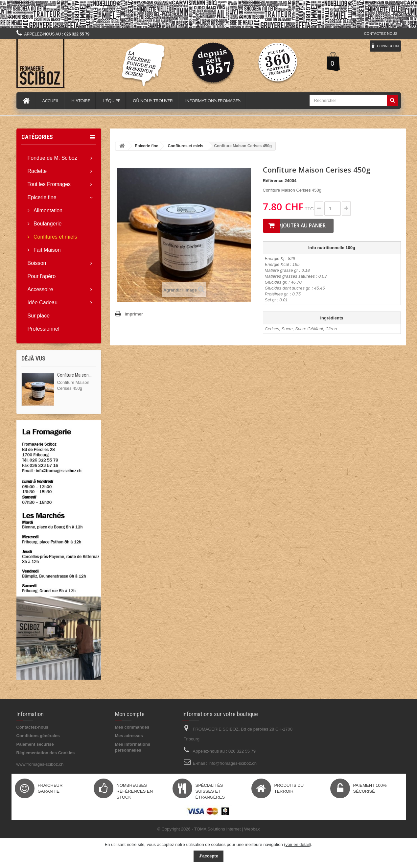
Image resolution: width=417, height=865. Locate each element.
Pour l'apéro (42, 276)
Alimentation (47, 210)
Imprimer (134, 314)
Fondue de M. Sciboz (52, 158)
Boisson (37, 263)
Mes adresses (129, 735)
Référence (273, 180)
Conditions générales (38, 735)
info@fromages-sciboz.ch (232, 763)
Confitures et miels (54, 237)
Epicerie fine (42, 197)
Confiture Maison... (74, 375)
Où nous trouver (153, 100)
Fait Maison (46, 250)
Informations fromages (213, 100)
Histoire (80, 100)
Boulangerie (47, 223)
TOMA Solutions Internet (217, 829)
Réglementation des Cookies (45, 752)
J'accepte (208, 855)
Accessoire (40, 289)
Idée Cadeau (43, 302)
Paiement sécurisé (35, 744)
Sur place (39, 315)
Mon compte (130, 714)
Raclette (37, 171)
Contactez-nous (381, 33)
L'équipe (111, 100)
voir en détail (298, 844)
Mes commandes (132, 727)
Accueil (50, 100)
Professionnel (43, 329)
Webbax (252, 829)
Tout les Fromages (49, 184)
